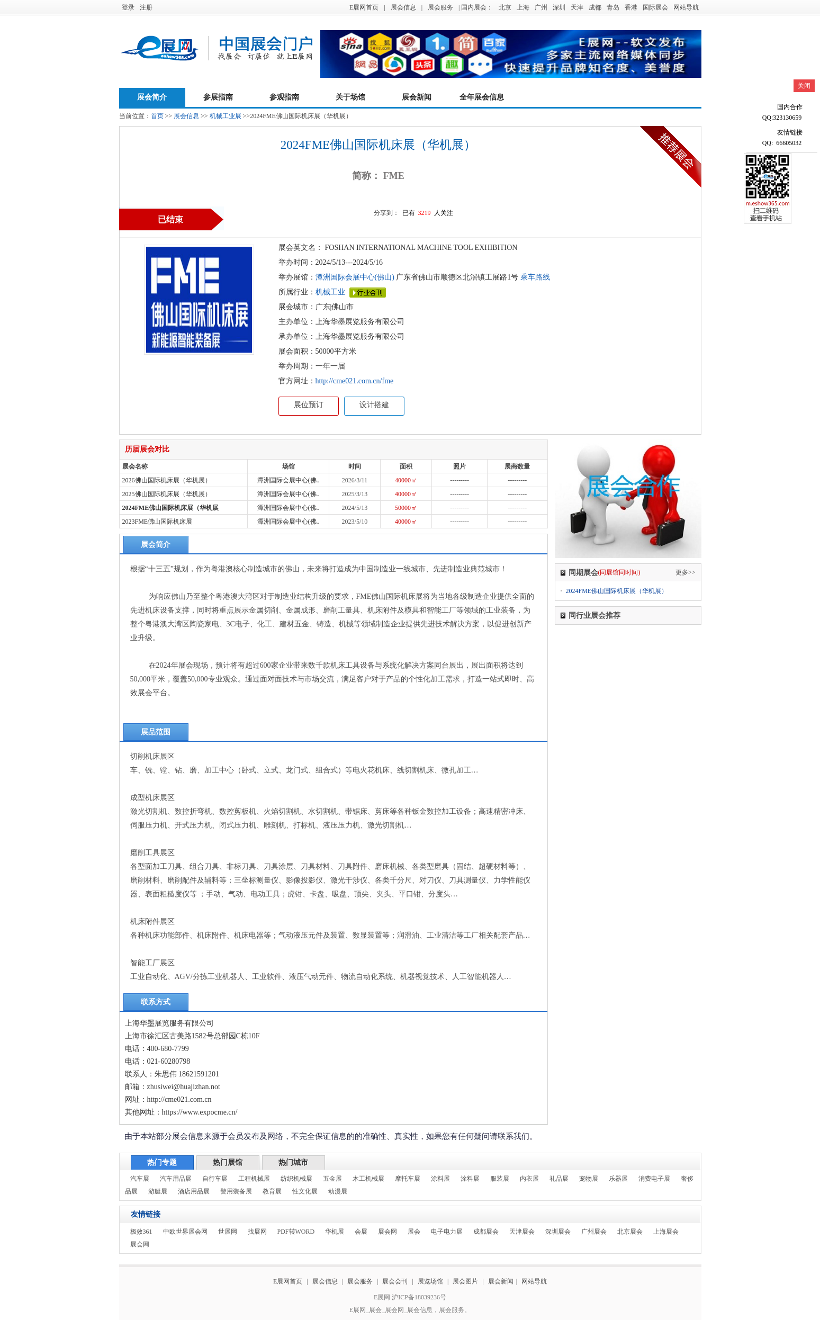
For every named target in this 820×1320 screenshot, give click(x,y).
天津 (577, 7)
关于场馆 (350, 97)
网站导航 (686, 7)
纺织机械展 (296, 1178)
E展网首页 (364, 7)
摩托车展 (407, 1178)
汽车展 (139, 1178)
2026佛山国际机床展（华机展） (166, 480)
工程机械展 (254, 1178)
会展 (361, 1231)
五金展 (332, 1178)
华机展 (334, 1231)
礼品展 (559, 1178)
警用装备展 (236, 1191)
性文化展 (305, 1191)
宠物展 (588, 1178)
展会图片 (466, 1281)
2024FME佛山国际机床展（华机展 (170, 507)
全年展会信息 (481, 97)
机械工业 (330, 292)
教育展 (272, 1191)
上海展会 (666, 1231)
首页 (157, 116)
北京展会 (630, 1231)
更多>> (685, 572)
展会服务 (440, 7)
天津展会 (522, 1231)
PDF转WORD (296, 1231)
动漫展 (337, 1191)
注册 (146, 7)
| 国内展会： (475, 7)
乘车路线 (534, 277)
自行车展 (215, 1178)
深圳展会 (558, 1231)
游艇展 (157, 1191)
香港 (631, 7)
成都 (595, 7)
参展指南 (218, 97)
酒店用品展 (194, 1191)
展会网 (387, 1231)
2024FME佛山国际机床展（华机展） (617, 591)
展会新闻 (416, 97)
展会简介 (152, 97)
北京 (505, 7)
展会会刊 (395, 1281)
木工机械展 (368, 1178)
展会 (414, 1231)
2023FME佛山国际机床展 (157, 521)
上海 (523, 7)
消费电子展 (654, 1178)
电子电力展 (447, 1231)
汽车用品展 (176, 1178)
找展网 (257, 1231)
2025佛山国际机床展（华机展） (166, 494)
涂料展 (440, 1178)
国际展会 (655, 7)
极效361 (141, 1231)
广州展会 (594, 1231)
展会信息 (403, 7)
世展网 (227, 1231)
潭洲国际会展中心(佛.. (288, 480)
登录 (128, 7)
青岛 (613, 7)
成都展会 (486, 1231)
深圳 (559, 7)
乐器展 (618, 1178)
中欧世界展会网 (185, 1231)
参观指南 (284, 97)
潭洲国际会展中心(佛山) (355, 277)
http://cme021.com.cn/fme (355, 381)
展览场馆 (430, 1281)
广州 (541, 7)
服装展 (499, 1178)
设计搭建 (374, 405)
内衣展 (529, 1178)
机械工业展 (225, 116)
